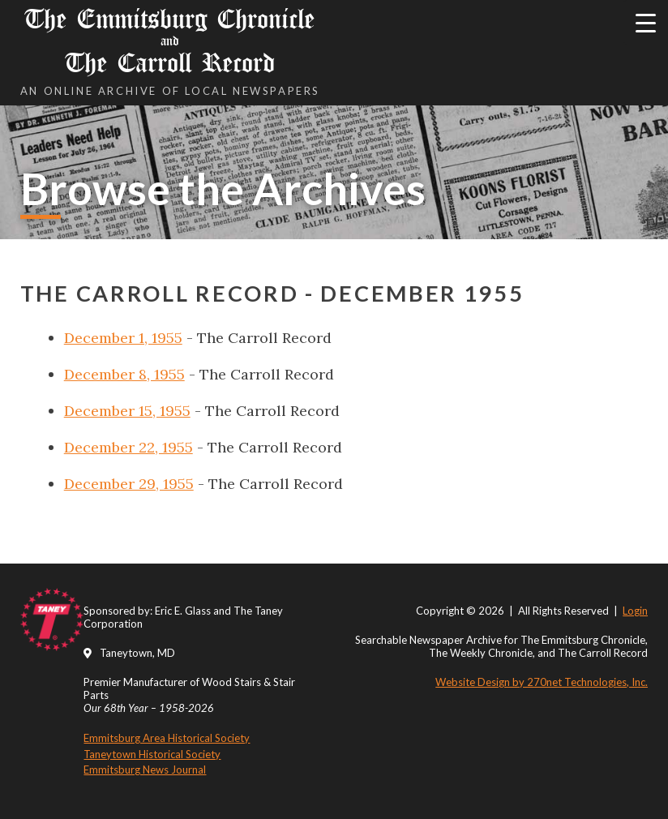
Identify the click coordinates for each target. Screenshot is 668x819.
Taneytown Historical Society (152, 754)
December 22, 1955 (128, 447)
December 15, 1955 (127, 410)
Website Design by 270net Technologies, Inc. (541, 681)
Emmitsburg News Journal (145, 769)
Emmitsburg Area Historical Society (167, 737)
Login (635, 610)
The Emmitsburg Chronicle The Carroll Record (170, 41)
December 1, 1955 (123, 337)
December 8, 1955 (124, 374)
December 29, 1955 (129, 483)
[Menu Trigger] (645, 22)
